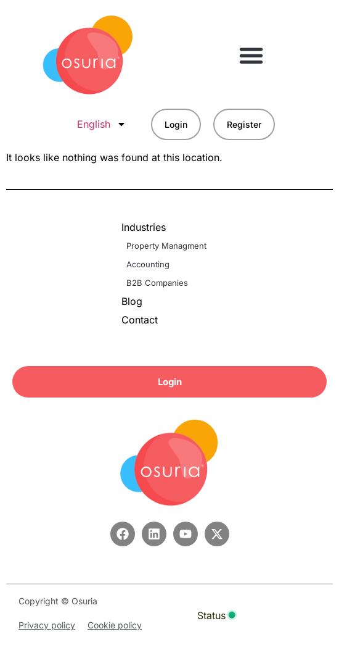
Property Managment (166, 246)
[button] (251, 55)
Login (176, 124)
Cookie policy (115, 625)
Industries (146, 227)
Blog (131, 301)
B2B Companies (157, 283)
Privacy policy (46, 625)
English (101, 124)
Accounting (148, 264)
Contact (139, 320)
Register (244, 124)
